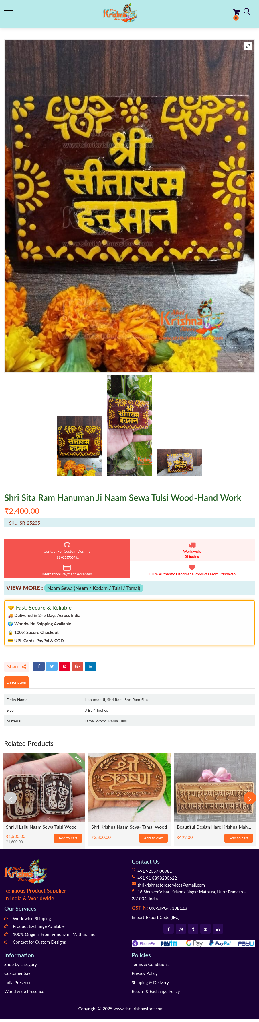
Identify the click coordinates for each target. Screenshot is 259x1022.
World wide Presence (24, 993)
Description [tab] (19, 684)
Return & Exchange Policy (156, 993)
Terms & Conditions (150, 966)
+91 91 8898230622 (157, 880)
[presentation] (13, 800)
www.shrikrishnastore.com (139, 1010)
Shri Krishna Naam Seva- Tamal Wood (129, 829)
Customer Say (17, 975)
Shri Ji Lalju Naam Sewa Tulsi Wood (41, 829)
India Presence (17, 984)
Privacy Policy (144, 975)
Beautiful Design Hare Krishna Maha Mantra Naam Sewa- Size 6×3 (215, 829)
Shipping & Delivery (150, 984)
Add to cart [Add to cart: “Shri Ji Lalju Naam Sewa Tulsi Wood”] (67, 840)
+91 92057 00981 (154, 873)
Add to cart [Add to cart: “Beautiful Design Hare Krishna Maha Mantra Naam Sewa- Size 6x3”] (238, 840)
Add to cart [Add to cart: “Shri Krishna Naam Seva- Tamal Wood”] (153, 840)
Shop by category (20, 966)
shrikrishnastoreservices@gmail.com (171, 887)
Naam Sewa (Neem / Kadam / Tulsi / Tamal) (93, 588)
